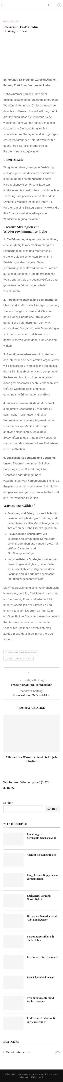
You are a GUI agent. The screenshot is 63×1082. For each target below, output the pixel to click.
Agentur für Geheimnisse (41, 854)
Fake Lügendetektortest (40, 977)
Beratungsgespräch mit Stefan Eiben (40, 938)
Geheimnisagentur (33, 1052)
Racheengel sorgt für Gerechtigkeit (39, 897)
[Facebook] (48, 5)
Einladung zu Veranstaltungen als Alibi (41, 836)
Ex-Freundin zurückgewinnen (21, 652)
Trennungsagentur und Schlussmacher (40, 999)
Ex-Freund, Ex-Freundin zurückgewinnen (41, 1020)
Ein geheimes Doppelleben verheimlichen (42, 876)
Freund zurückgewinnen (18, 658)
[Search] (53, 5)
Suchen (8, 803)
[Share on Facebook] (28, 671)
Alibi (40, 1077)
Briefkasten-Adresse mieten (43, 957)
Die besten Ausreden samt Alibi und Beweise (42, 917)
